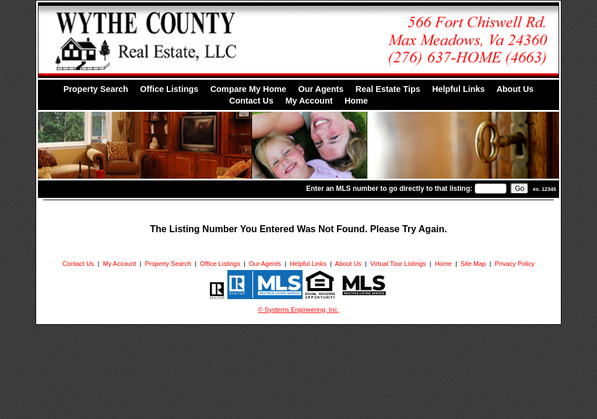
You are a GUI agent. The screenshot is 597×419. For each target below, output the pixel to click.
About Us (514, 89)
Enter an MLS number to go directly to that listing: (389, 188)
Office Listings (169, 89)
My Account (308, 100)
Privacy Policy (515, 263)
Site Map (473, 263)
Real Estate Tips (388, 89)
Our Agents (320, 89)
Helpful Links (458, 89)
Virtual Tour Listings (398, 263)
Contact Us (251, 100)
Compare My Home (248, 89)
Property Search (96, 89)
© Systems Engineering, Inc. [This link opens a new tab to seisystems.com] (298, 309)
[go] (519, 188)
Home (356, 100)
